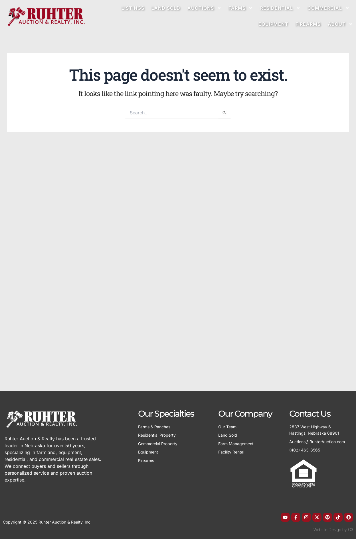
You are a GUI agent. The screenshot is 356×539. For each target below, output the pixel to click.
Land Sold (165, 8)
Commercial (328, 8)
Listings (133, 8)
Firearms (308, 24)
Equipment (273, 24)
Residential (280, 8)
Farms (240, 8)
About (340, 24)
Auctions (204, 8)
